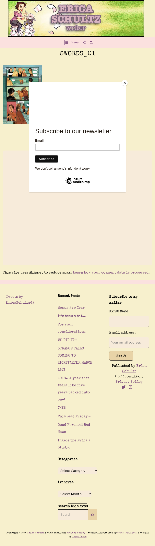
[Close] (125, 83)
